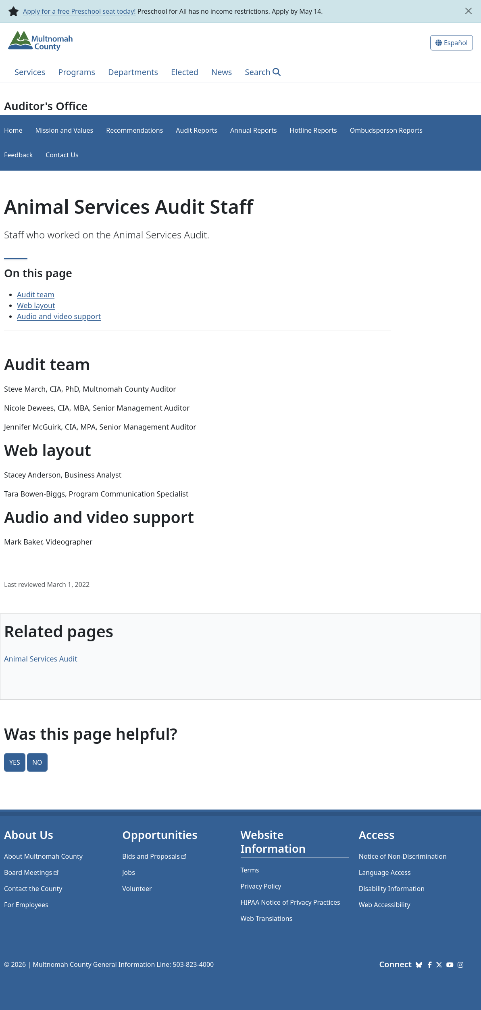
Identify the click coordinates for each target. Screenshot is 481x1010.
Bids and (155, 856)
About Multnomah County (43, 856)
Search (257, 72)
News (221, 72)
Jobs (128, 872)
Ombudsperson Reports (386, 130)
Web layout (36, 305)
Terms (250, 870)
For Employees (26, 904)
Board (32, 872)
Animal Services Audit (40, 659)
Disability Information (392, 888)
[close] (468, 10)
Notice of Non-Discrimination (403, 856)
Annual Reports (253, 130)
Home (13, 130)
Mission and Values (64, 130)
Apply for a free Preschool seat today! (79, 11)
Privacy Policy (261, 886)
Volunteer (137, 888)
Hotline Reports (313, 130)
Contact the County (33, 888)
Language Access (385, 872)
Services (30, 72)
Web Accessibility (384, 904)
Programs (76, 72)
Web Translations (267, 918)
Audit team (35, 294)
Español (456, 42)
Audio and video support (59, 316)
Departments (133, 72)
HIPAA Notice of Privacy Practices (290, 902)
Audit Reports (196, 130)
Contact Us (62, 154)
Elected (184, 72)
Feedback (18, 154)
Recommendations (134, 130)
